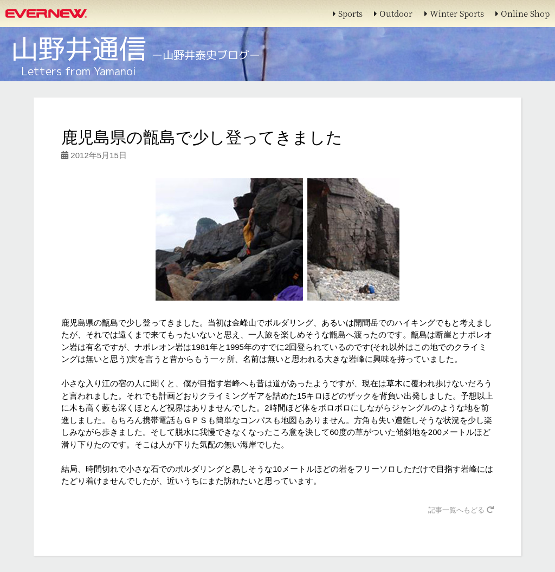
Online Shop (522, 13)
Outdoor (393, 13)
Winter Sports (454, 13)
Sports (348, 13)
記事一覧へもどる (461, 510)
